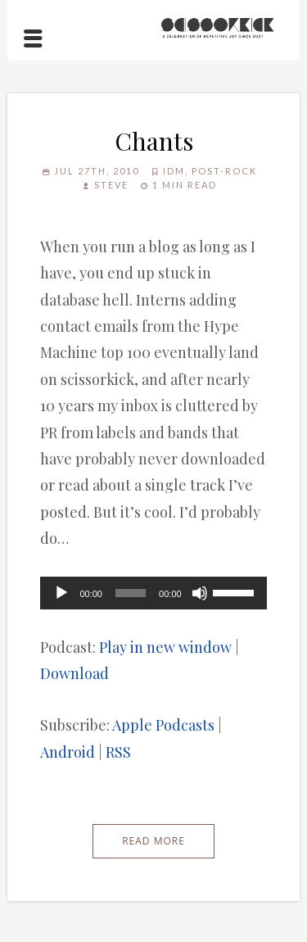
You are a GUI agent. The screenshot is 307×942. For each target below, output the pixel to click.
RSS (118, 752)
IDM (174, 170)
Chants (154, 141)
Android (67, 752)
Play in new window (165, 647)
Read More (153, 841)
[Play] (61, 593)
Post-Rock (224, 170)
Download (74, 673)
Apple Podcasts (163, 725)
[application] (153, 593)
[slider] (130, 593)
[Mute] (200, 593)
